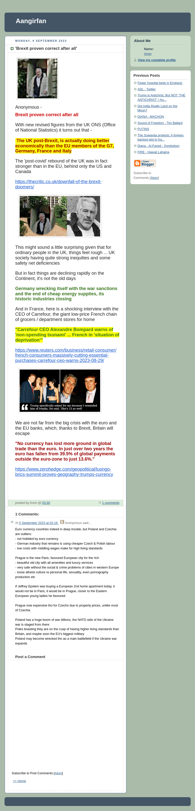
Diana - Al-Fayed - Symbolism (159, 146)
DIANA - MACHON (151, 116)
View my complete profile (157, 60)
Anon (147, 54)
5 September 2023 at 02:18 (38, 523)
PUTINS (143, 129)
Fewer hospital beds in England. (160, 83)
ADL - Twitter (147, 89)
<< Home (19, 781)
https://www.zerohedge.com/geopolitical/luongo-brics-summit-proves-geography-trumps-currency (64, 472)
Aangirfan (31, 21)
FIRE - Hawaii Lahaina (153, 152)
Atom (58, 773)
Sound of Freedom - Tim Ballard (160, 123)
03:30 (46, 503)
